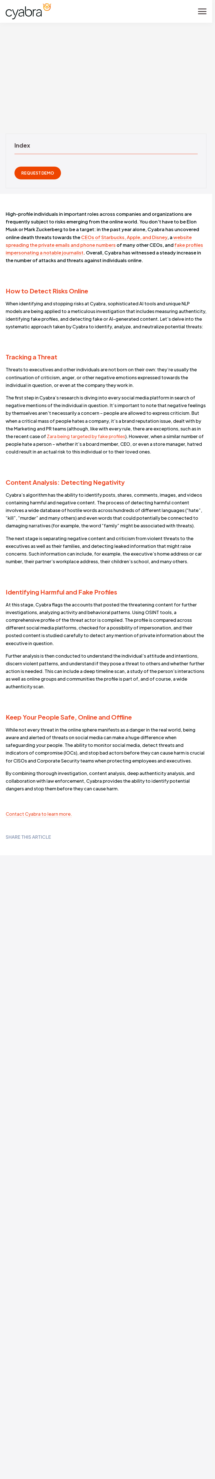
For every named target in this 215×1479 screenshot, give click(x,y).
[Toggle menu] (202, 11)
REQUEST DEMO (37, 172)
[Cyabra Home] (28, 11)
